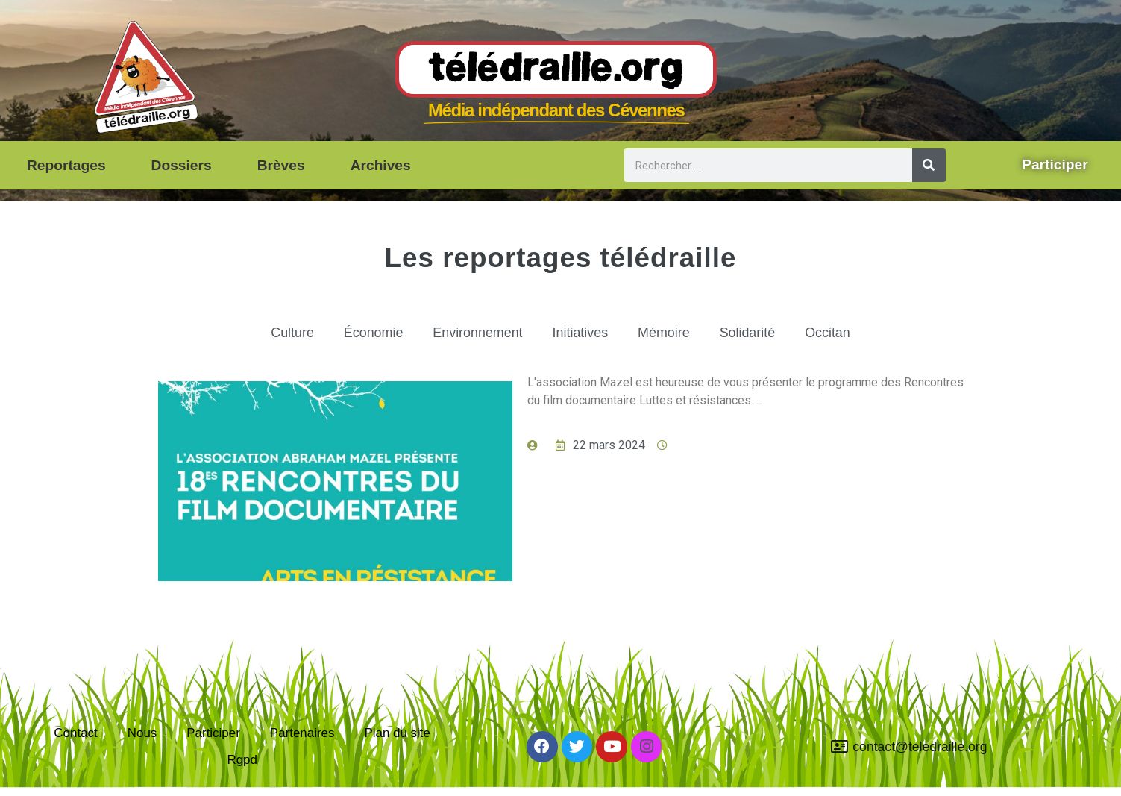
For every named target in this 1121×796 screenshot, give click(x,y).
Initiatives (582, 337)
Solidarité (756, 337)
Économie (363, 337)
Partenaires (303, 729)
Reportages (66, 165)
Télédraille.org (556, 70)
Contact (72, 729)
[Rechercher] (929, 165)
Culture (280, 337)
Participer (211, 729)
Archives (381, 165)
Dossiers (181, 165)
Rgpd (242, 763)
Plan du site (401, 729)
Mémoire (669, 337)
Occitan (840, 337)
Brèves (281, 165)
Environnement (474, 337)
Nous (139, 729)
